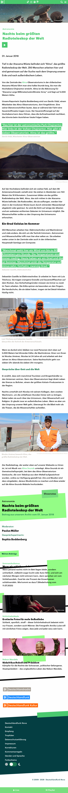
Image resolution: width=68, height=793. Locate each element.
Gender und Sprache (15, 756)
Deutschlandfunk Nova (16, 723)
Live (17, 790)
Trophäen (9, 735)
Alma (24, 82)
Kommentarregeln (13, 751)
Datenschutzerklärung (15, 739)
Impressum (10, 743)
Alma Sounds (28, 468)
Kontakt (8, 727)
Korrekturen (10, 747)
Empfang (9, 731)
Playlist (51, 790)
